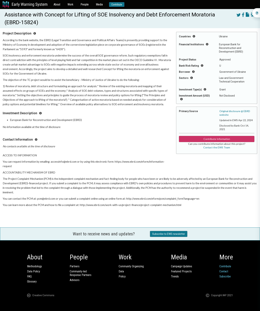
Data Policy (33, 271)
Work (70, 4)
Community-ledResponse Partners (80, 273)
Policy (122, 276)
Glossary (32, 281)
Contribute (116, 4)
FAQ (29, 276)
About (57, 4)
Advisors (74, 280)
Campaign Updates (181, 266)
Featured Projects (181, 271)
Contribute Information (216, 138)
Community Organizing (131, 266)
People (85, 4)
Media (99, 4)
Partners (74, 266)
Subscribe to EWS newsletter (168, 233)
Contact (223, 271)
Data (121, 271)
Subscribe (225, 276)
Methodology (34, 266)
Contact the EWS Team (216, 147)
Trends (175, 276)
